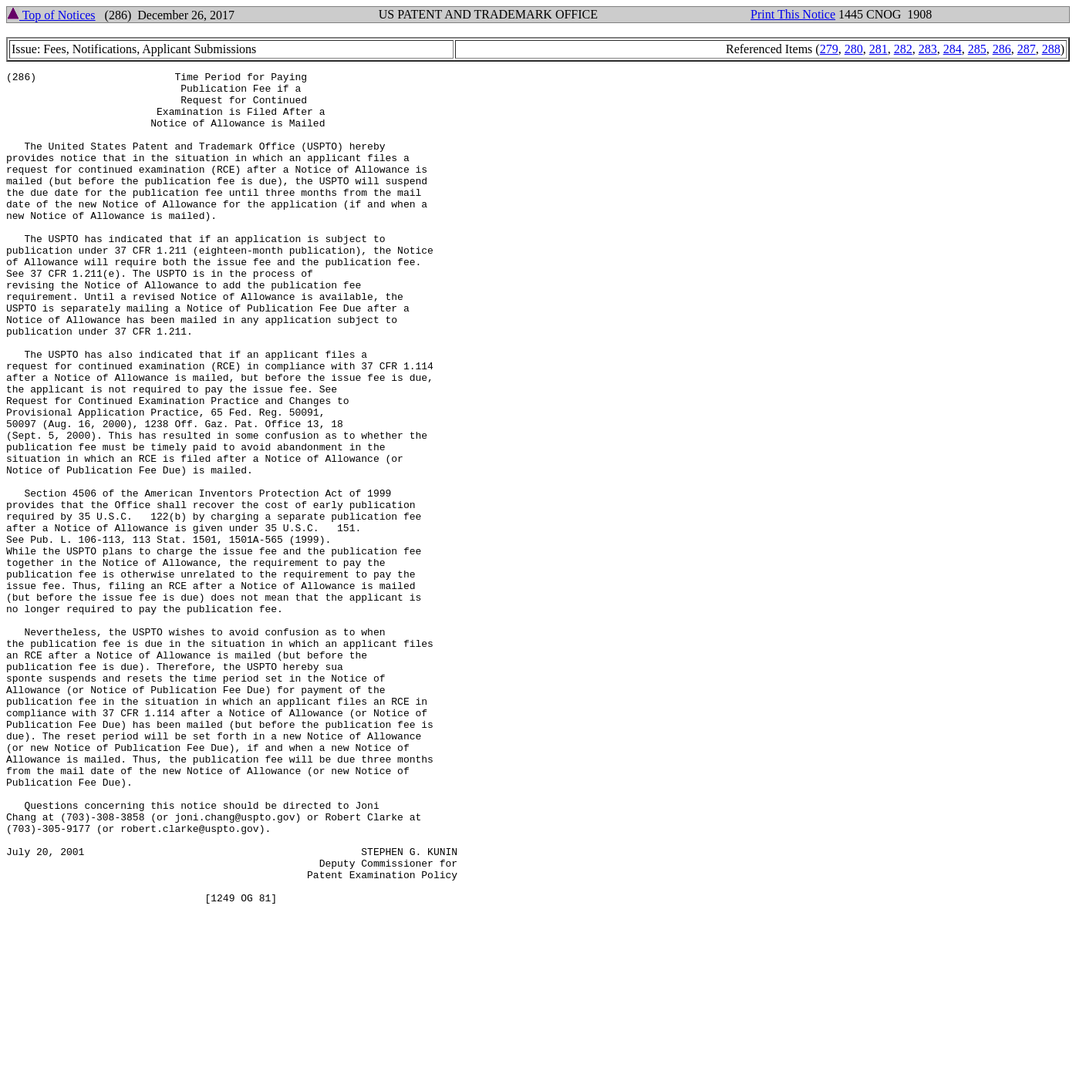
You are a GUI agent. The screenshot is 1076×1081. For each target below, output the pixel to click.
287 (1026, 49)
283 (928, 49)
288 (1051, 49)
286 (1002, 49)
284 (952, 49)
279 (829, 49)
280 (854, 49)
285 (977, 49)
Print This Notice (793, 14)
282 (903, 49)
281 (878, 49)
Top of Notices (51, 15)
